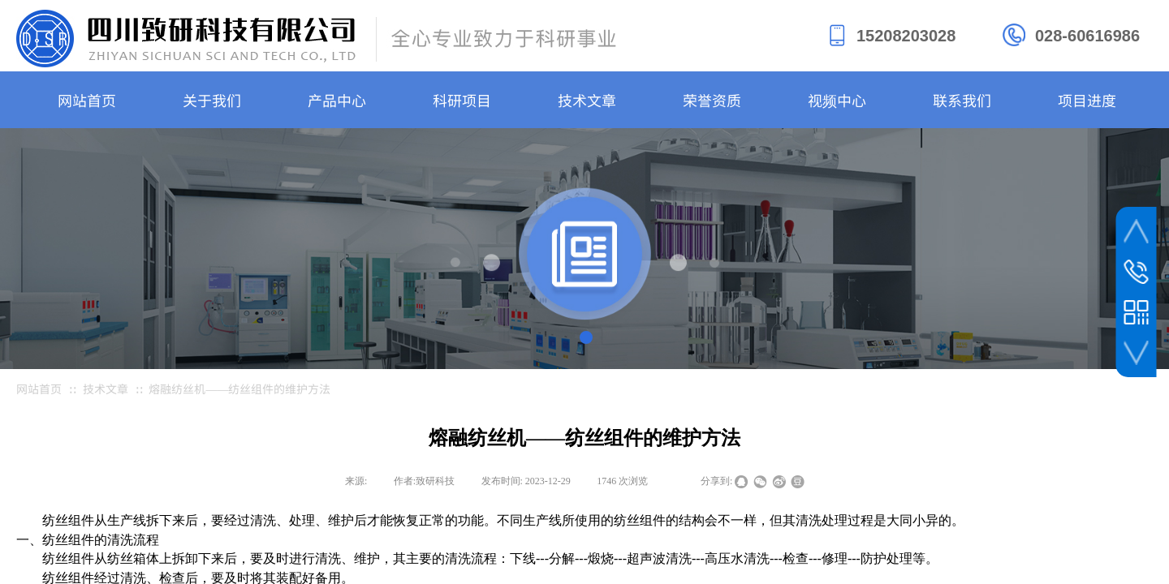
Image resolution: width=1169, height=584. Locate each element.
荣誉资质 (712, 99)
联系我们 (962, 99)
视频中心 (837, 99)
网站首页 (87, 99)
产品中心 (337, 99)
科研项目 (462, 99)
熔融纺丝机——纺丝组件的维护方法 (239, 388)
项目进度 (1087, 99)
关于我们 (212, 99)
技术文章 (587, 99)
